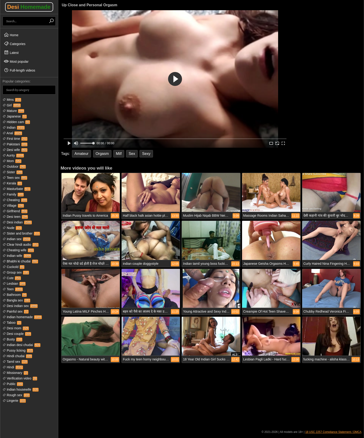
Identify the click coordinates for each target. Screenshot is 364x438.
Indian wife (17, 256)
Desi (29, 7)
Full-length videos (19, 70)
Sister (13, 172)
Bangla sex (16, 300)
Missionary (15, 373)
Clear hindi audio (21, 244)
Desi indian (17, 222)
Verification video (20, 378)
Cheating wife (18, 250)
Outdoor (14, 166)
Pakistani (15, 144)
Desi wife (15, 150)
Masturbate (16, 189)
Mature (13, 111)
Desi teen (15, 217)
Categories (15, 43)
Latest (11, 52)
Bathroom (15, 295)
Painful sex (16, 311)
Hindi (13, 367)
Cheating (15, 200)
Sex (132, 154)
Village (13, 205)
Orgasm (102, 154)
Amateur (81, 154)
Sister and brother (21, 233)
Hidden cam (16, 122)
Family (13, 194)
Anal (12, 133)
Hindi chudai (17, 356)
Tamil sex (15, 361)
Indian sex (16, 239)
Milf (119, 154)
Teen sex (15, 178)
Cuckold (13, 267)
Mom (12, 161)
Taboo (12, 322)
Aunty (13, 155)
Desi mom (16, 328)
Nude (12, 228)
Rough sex (16, 395)
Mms (12, 99)
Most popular (16, 61)
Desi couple (17, 334)
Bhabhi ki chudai (20, 261)
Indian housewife (21, 389)
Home (11, 34)
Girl (12, 105)
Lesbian (14, 283)
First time (15, 139)
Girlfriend (15, 211)
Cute (12, 278)
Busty (12, 339)
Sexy (146, 154)
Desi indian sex (20, 306)
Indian (14, 127)
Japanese (15, 116)
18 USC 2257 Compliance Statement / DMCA (333, 432)
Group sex (16, 272)
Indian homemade (22, 317)
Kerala (12, 183)
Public (13, 384)
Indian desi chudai (21, 345)
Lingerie (14, 400)
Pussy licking (18, 350)
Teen (13, 289)
